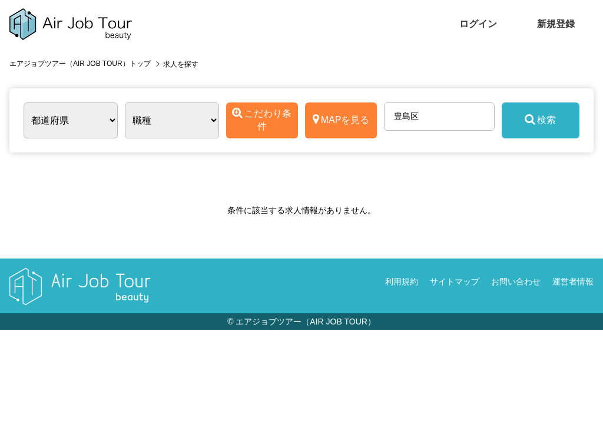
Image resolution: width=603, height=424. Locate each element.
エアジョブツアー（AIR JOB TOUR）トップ (80, 63)
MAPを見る (341, 119)
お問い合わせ (516, 281)
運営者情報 (573, 281)
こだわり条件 (261, 119)
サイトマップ (454, 281)
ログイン (478, 24)
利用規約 (401, 281)
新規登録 (556, 24)
